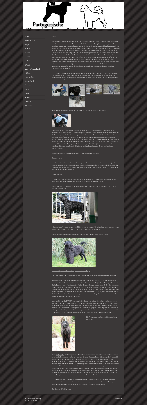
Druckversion (30, 398)
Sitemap (38, 398)
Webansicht (118, 398)
